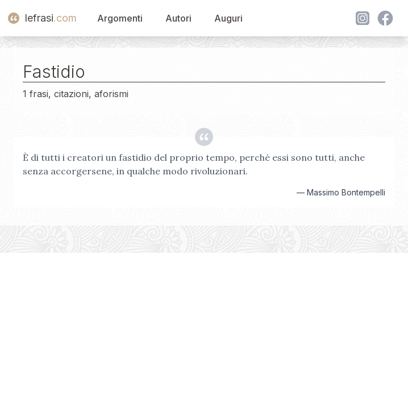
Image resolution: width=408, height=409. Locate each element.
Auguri (228, 18)
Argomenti (120, 18)
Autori (178, 18)
